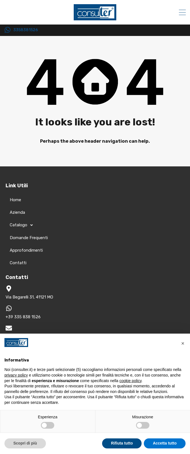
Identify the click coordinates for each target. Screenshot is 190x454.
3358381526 (25, 30)
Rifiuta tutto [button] (122, 443)
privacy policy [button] (16, 375)
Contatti (18, 262)
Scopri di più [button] (25, 443)
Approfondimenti (26, 250)
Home (15, 199)
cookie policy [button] (130, 380)
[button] (182, 342)
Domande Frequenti (29, 237)
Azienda (17, 212)
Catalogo (23, 225)
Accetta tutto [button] (165, 443)
